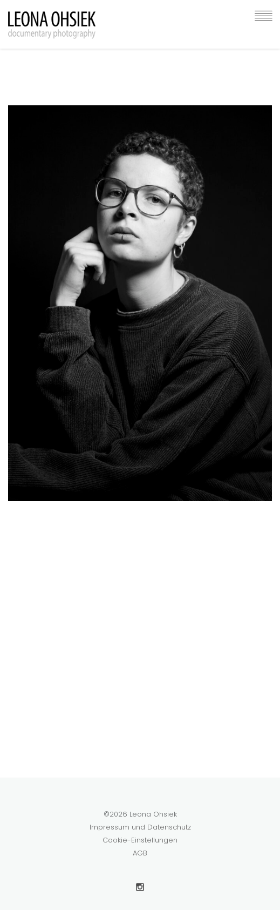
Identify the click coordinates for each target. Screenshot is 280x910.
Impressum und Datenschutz (140, 827)
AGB (140, 853)
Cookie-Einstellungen (140, 840)
